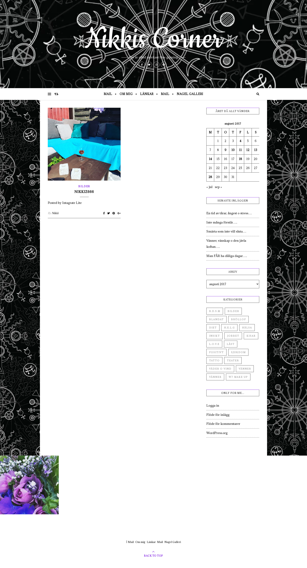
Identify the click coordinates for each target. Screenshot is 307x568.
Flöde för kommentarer (223, 424)
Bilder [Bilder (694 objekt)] (233, 311)
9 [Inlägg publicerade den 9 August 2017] (225, 150)
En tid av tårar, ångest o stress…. (229, 213)
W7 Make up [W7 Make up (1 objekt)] (238, 376)
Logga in (212, 405)
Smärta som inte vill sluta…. (226, 231)
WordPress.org (217, 433)
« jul (209, 187)
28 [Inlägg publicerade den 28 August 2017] (210, 177)
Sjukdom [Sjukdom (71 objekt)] (238, 352)
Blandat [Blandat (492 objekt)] (216, 319)
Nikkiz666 (84, 192)
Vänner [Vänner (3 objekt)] (215, 376)
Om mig (126, 94)
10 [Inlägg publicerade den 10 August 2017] (233, 150)
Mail (108, 94)
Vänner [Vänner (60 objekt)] (245, 368)
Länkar (147, 94)
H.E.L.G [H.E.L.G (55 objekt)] (229, 327)
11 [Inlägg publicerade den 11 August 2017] (240, 150)
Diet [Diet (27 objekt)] (213, 327)
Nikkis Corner (153, 39)
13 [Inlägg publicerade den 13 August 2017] (255, 150)
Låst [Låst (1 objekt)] (231, 344)
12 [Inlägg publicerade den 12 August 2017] (247, 150)
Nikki (55, 213)
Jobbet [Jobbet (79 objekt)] (233, 335)
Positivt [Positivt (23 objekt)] (216, 352)
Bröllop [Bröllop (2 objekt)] (238, 319)
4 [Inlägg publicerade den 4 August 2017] (240, 141)
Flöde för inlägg (217, 415)
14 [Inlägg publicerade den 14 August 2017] (210, 159)
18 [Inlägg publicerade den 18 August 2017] (240, 159)
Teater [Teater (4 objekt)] (233, 360)
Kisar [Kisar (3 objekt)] (251, 335)
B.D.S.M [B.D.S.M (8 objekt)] (214, 311)
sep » (218, 187)
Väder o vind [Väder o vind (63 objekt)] (220, 368)
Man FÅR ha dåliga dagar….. (226, 256)
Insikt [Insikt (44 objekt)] (214, 335)
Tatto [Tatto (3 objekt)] (214, 360)
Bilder (84, 186)
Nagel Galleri (190, 94)
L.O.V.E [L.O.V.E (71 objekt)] (214, 344)
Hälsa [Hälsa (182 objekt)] (247, 327)
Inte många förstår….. (221, 222)
